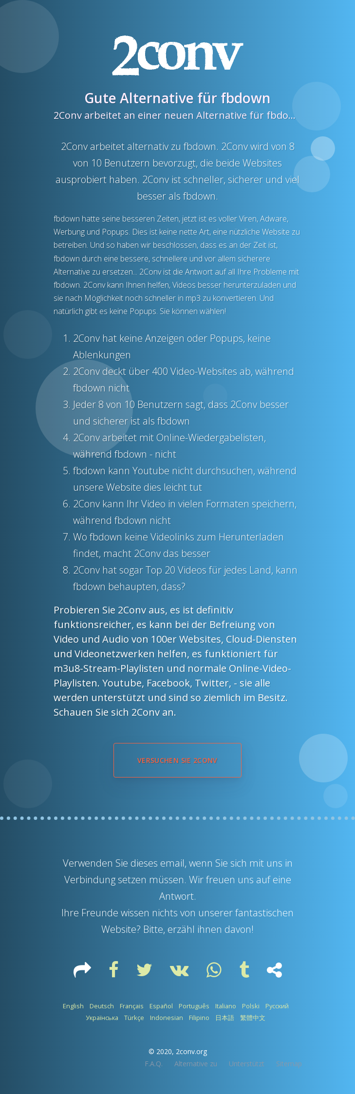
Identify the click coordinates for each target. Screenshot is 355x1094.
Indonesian (166, 1017)
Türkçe (134, 1017)
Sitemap (289, 1063)
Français (132, 1005)
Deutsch (102, 1005)
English (73, 1005)
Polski (251, 1005)
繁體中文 (252, 1017)
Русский (277, 1005)
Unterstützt (246, 1063)
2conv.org (191, 1051)
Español (161, 1005)
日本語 (224, 1017)
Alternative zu (195, 1063)
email (172, 863)
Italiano (225, 1005)
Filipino (199, 1017)
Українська (102, 1017)
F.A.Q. (154, 1063)
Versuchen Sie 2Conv (177, 760)
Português (194, 1005)
